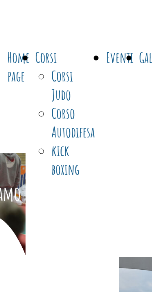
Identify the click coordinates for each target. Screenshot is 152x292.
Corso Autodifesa (73, 122)
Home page (18, 66)
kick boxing (65, 159)
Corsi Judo (62, 85)
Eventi (119, 57)
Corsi (46, 57)
